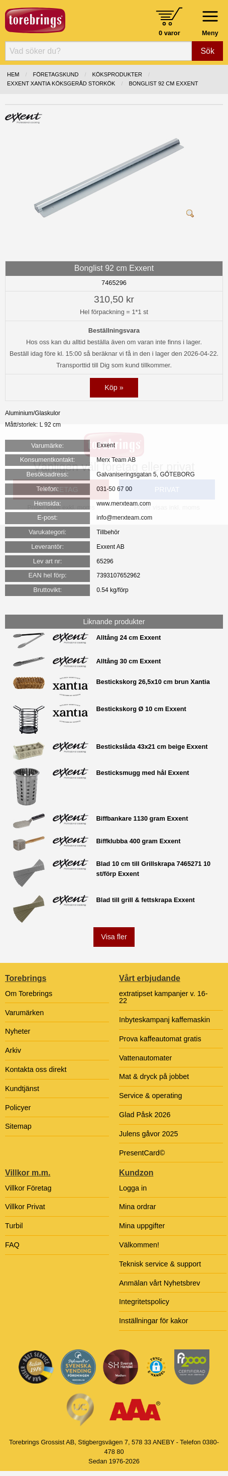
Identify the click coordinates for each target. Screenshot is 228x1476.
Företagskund (56, 74)
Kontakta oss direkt (35, 1069)
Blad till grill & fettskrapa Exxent (145, 900)
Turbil (14, 1226)
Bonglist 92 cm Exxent (163, 83)
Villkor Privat (25, 1207)
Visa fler (114, 937)
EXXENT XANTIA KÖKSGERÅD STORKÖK (61, 83)
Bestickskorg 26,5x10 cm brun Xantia (153, 681)
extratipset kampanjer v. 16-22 (163, 997)
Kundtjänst (22, 1089)
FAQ (12, 1245)
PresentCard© (142, 1153)
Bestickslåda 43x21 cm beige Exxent (152, 746)
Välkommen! (139, 1245)
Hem (13, 74)
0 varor (169, 33)
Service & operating (150, 1096)
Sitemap (18, 1126)
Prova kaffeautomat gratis (160, 1039)
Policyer (18, 1108)
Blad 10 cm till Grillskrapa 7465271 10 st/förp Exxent (153, 868)
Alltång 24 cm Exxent (128, 637)
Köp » (114, 387)
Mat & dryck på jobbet (154, 1076)
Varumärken (24, 1013)
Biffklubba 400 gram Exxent (138, 841)
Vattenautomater (145, 1058)
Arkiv (13, 1050)
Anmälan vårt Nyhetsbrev (159, 1283)
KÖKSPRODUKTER (117, 74)
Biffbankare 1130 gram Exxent (142, 818)
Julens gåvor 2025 (148, 1134)
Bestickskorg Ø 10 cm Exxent (141, 709)
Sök (207, 51)
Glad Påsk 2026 (144, 1115)
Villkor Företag (28, 1188)
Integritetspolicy (144, 1302)
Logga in (133, 1188)
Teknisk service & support (160, 1264)
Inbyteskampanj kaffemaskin (164, 1020)
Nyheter (17, 1031)
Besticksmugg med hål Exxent (142, 772)
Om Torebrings (28, 994)
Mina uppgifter (142, 1226)
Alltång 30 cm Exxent (128, 661)
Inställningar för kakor (153, 1321)
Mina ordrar (137, 1207)
